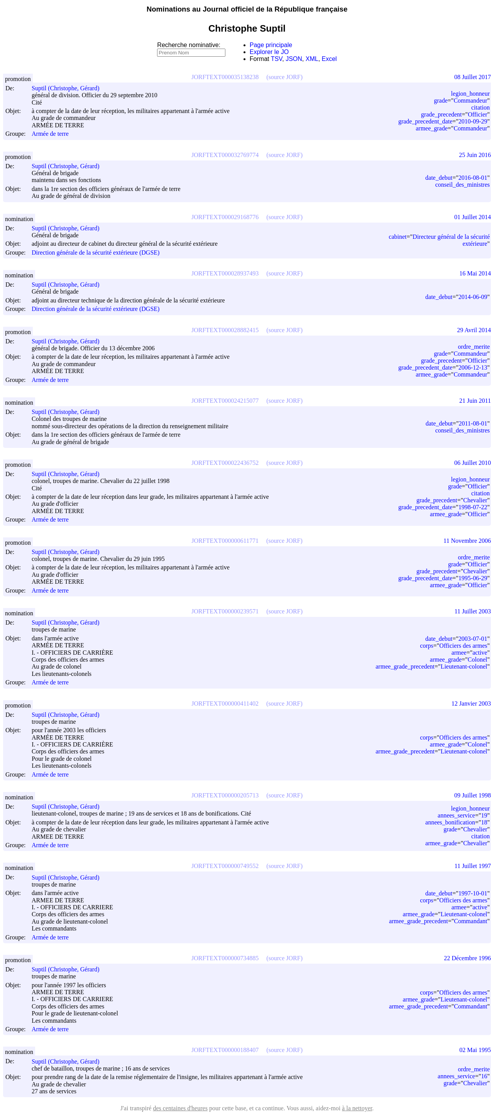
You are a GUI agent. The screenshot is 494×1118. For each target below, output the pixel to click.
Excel (329, 59)
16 (484, 1076)
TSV (277, 59)
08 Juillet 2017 (472, 77)
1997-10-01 (472, 893)
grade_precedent (441, 114)
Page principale (271, 45)
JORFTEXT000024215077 (225, 400)
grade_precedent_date (425, 121)
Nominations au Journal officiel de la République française (247, 9)
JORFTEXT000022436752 (225, 462)
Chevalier (475, 500)
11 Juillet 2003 (472, 611)
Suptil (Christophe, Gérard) (69, 88)
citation (480, 107)
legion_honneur (470, 93)
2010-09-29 (472, 121)
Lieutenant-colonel (464, 666)
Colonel (477, 659)
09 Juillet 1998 (472, 795)
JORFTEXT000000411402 (225, 703)
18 (484, 822)
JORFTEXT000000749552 (225, 866)
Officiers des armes (463, 645)
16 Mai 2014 (475, 273)
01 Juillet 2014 (472, 217)
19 (484, 815)
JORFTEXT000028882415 (225, 330)
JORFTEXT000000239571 (225, 611)
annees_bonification (450, 822)
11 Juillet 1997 (472, 866)
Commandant (470, 921)
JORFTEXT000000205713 (225, 795)
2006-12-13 (472, 367)
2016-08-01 (472, 177)
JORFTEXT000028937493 (225, 273)
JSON (294, 59)
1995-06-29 (472, 578)
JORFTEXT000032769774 (225, 155)
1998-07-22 (472, 507)
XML (312, 59)
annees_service (456, 815)
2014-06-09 (472, 297)
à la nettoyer (357, 1108)
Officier (477, 114)
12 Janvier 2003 (471, 703)
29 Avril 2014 (474, 330)
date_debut (438, 177)
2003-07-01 (472, 638)
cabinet (397, 236)
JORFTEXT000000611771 (225, 540)
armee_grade (432, 128)
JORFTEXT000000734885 (225, 958)
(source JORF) (284, 77)
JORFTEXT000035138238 (225, 77)
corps (426, 645)
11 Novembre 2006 (467, 540)
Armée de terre (50, 134)
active (479, 652)
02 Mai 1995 (475, 1050)
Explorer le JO (269, 52)
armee (459, 652)
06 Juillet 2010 (472, 462)
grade (441, 100)
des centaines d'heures (180, 1108)
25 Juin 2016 (475, 155)
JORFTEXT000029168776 (225, 217)
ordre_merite (474, 346)
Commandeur (470, 100)
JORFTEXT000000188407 (225, 1050)
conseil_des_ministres (462, 184)
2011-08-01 (472, 423)
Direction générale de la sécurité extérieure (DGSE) (95, 252)
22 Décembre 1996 (467, 958)
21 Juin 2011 (475, 400)
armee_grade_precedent (405, 666)
